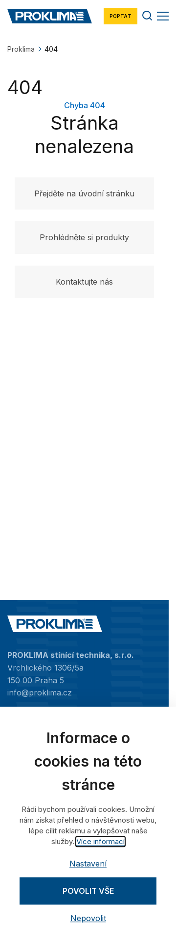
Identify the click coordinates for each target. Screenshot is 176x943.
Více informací (100, 841)
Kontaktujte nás (84, 281)
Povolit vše (88, 891)
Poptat (121, 16)
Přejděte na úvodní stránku (84, 193)
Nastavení (88, 863)
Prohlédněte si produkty (84, 237)
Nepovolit (88, 919)
